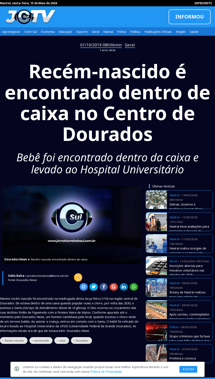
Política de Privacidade (106, 371)
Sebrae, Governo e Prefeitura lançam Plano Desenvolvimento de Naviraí (188, 209)
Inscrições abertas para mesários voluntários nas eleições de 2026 (186, 270)
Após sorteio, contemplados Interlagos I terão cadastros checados (189, 319)
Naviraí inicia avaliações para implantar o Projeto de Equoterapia (189, 231)
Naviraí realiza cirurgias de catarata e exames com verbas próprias (187, 253)
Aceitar (188, 369)
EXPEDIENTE (203, 3)
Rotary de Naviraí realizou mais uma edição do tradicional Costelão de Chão (189, 296)
